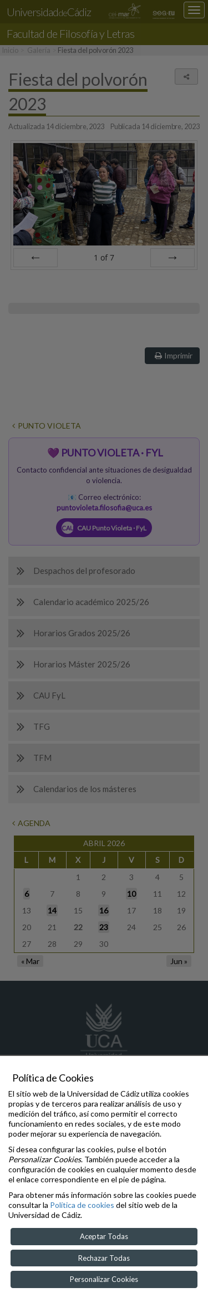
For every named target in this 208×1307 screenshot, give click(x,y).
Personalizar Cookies (104, 1279)
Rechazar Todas (104, 1258)
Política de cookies (82, 1205)
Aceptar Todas (104, 1236)
